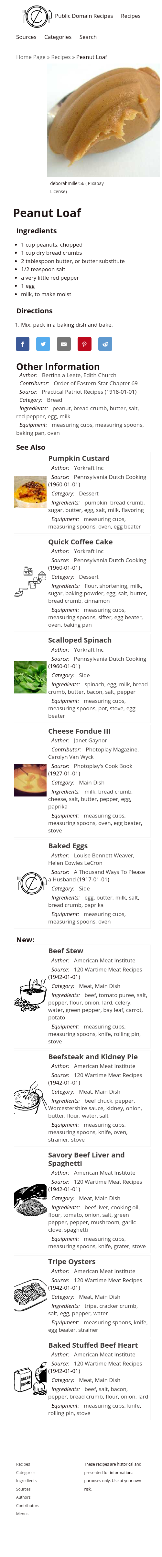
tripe (90, 1305)
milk (64, 416)
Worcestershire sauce (75, 1108)
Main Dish (91, 782)
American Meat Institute (104, 960)
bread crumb (90, 408)
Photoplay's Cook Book (103, 766)
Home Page (31, 57)
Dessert (89, 493)
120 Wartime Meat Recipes (108, 969)
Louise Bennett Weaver (103, 855)
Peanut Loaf (91, 57)
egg (52, 416)
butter (117, 408)
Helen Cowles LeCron (75, 862)
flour (90, 585)
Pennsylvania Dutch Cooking (110, 477)
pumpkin (95, 502)
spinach (94, 684)
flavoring (133, 510)
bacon (95, 691)
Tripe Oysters (72, 1261)
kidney (114, 1108)
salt (132, 408)
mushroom (105, 1222)
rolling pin (126, 1034)
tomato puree (116, 995)
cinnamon (97, 600)
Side (84, 675)
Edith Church (99, 375)
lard (107, 1002)
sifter (105, 617)
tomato (72, 1214)
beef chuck (98, 1100)
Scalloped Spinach (80, 640)
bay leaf (113, 1010)
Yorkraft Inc (89, 467)
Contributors (27, 1505)
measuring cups (72, 424)
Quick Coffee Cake (80, 541)
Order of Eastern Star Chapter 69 (96, 383)
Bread (54, 399)
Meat (85, 986)
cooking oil (124, 1207)
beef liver (96, 1207)
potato (56, 1017)
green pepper (83, 1010)
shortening (113, 585)
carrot (134, 1010)
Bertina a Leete (61, 375)
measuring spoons (118, 424)
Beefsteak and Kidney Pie (93, 1056)
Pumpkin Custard (79, 458)
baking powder (84, 593)
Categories (57, 36)
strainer (58, 1139)
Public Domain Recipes (66, 15)
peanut (61, 408)
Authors (23, 1497)
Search (88, 36)
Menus (22, 1513)
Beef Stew (65, 950)
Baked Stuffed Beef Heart (93, 1345)
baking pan (30, 432)
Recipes (131, 15)
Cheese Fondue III (79, 731)
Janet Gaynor (90, 740)
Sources (26, 36)
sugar (55, 510)
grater (121, 1246)
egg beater (127, 526)
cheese (57, 799)
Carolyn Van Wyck (71, 757)
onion (92, 1002)
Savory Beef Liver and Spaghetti (86, 1159)
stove (116, 708)
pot (102, 708)
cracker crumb (117, 1305)
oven (53, 432)
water (55, 1010)
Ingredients (26, 1480)
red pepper (30, 416)
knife (104, 1034)
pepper (126, 691)
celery (122, 1002)
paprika (58, 806)
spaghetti (76, 1229)
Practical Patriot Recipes (72, 391)
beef (90, 995)
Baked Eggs (68, 845)
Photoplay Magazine (111, 749)
